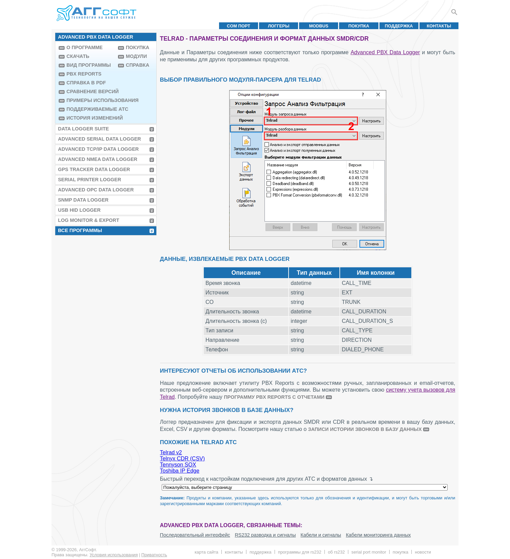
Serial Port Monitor (368, 552)
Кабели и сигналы (320, 535)
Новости (423, 552)
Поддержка (399, 25)
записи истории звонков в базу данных (365, 429)
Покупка (358, 25)
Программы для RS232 (299, 552)
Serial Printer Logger (89, 179)
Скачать (77, 56)
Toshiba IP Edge (179, 471)
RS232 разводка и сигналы (265, 535)
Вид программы (88, 65)
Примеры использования (90, 100)
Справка (137, 65)
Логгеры (278, 25)
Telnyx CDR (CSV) (182, 458)
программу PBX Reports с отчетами (274, 397)
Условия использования (114, 554)
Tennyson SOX (178, 465)
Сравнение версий (90, 91)
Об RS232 (336, 552)
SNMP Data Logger (83, 200)
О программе (84, 47)
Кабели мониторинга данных (378, 535)
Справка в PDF (86, 82)
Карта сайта (206, 552)
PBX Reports (83, 74)
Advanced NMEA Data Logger (97, 159)
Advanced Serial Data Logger (99, 139)
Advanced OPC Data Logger (96, 189)
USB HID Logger (79, 210)
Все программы (80, 230)
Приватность (154, 554)
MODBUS (318, 25)
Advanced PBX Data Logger (385, 52)
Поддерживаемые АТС (90, 109)
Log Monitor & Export (88, 220)
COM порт (238, 25)
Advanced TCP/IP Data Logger (98, 149)
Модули (136, 56)
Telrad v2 (171, 452)
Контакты (439, 25)
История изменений (90, 118)
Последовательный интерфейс (195, 535)
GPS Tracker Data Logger (94, 169)
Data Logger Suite (83, 128)
